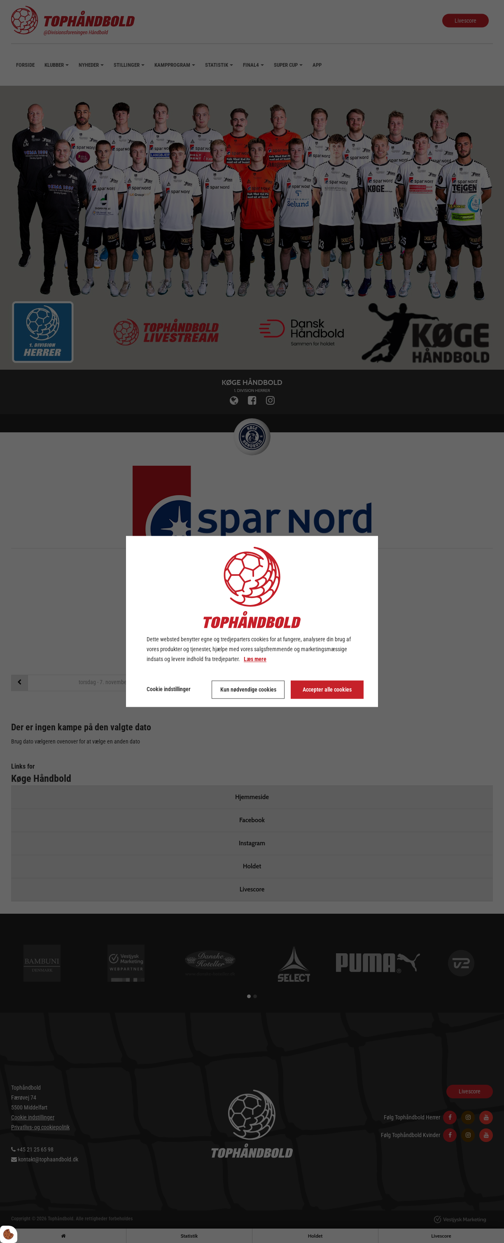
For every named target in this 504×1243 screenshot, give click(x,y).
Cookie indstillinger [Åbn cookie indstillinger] (169, 689)
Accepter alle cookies (327, 690)
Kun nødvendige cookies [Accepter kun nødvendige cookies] (248, 690)
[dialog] (252, 621)
